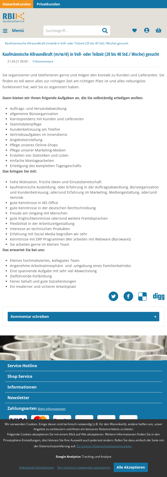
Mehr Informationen (52, 409)
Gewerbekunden (16, 4)
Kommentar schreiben (83, 316)
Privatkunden (48, 4)
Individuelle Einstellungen (36, 467)
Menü (13, 30)
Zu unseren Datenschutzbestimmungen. (104, 446)
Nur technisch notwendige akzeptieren (83, 467)
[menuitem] (13, 30)
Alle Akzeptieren (131, 467)
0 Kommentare (43, 61)
